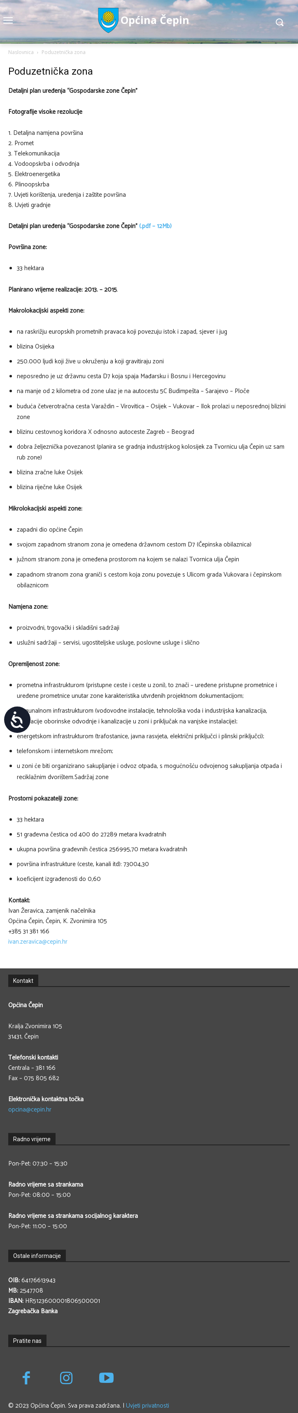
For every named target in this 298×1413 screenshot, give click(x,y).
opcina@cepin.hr (29, 1109)
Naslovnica (21, 52)
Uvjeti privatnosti (147, 1406)
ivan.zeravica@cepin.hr (38, 942)
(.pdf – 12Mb (153, 226)
